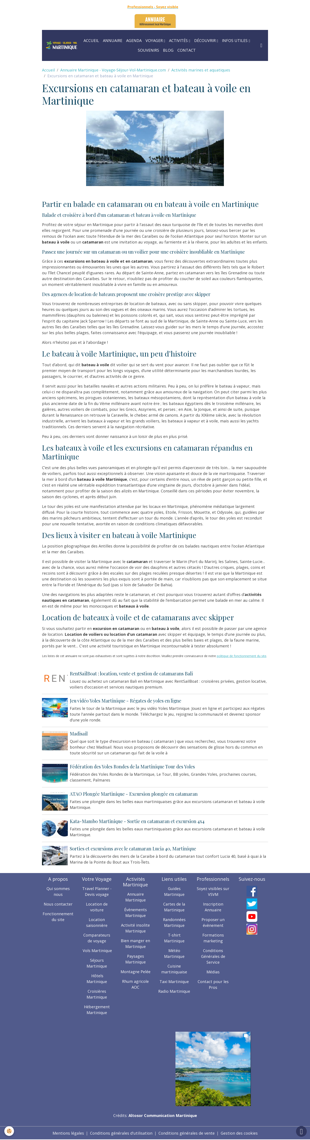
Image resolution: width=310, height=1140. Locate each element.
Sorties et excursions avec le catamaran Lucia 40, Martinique (133, 848)
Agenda (134, 40)
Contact (186, 50)
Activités (179, 40)
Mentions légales (68, 1133)
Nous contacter (58, 904)
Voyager (155, 40)
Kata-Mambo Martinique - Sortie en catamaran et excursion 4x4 (137, 821)
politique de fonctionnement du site (241, 656)
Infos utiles (235, 40)
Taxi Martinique (174, 981)
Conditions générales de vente (186, 1133)
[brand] (61, 45)
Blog (168, 50)
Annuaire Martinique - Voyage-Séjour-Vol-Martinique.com (113, 70)
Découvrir (205, 40)
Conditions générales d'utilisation (121, 1133)
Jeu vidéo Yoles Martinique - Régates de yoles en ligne (125, 701)
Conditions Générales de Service (213, 956)
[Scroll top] (301, 1131)
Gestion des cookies (239, 1133)
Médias (213, 971)
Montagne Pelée (135, 971)
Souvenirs (148, 50)
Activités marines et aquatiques (200, 70)
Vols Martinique (97, 950)
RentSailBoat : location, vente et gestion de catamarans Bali (131, 673)
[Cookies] (9, 1131)
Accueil (91, 40)
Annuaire (112, 40)
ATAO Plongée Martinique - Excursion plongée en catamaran (134, 794)
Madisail (79, 734)
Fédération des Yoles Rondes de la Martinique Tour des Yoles (132, 766)
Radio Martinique (174, 991)
